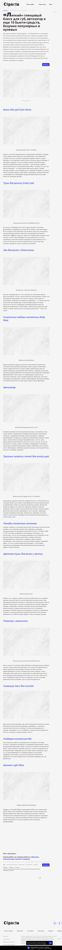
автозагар (35, 883)
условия (44, 946)
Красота (11, 886)
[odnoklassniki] (59, 926)
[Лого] (11, 4)
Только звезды (8, 933)
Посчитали (41, 933)
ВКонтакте (35, 876)
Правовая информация (9, 944)
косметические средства (11, 883)
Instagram (26, 878)
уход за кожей (29, 883)
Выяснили (20, 933)
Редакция (5, 938)
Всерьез (50, 933)
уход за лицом (21, 883)
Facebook (18, 878)
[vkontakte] (55, 926)
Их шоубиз (30, 933)
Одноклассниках (8, 878)
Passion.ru (5, 886)
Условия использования (9, 947)
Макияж (5, 29)
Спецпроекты (6, 941)
